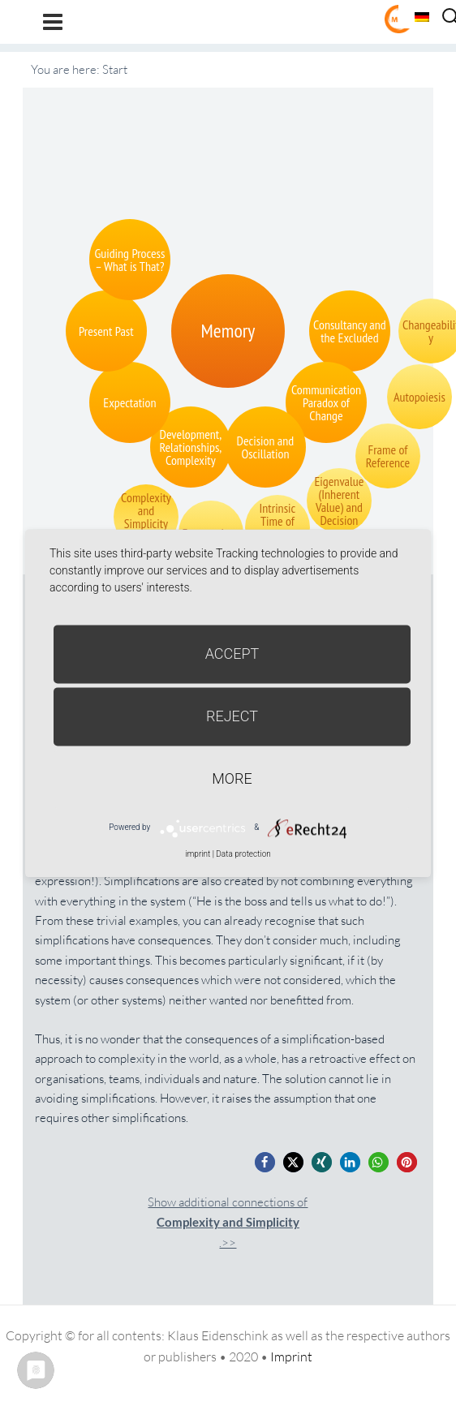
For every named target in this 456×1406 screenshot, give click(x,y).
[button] (265, 1162)
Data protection (243, 853)
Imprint (291, 1356)
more (232, 778)
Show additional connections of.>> (228, 1222)
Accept (232, 653)
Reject (232, 715)
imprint (197, 853)
